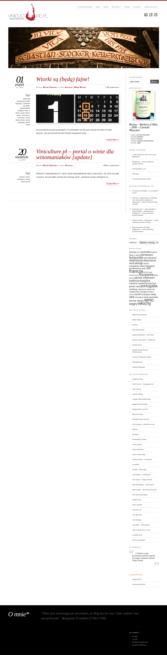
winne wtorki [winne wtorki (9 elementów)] (136, 300)
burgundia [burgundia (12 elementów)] (136, 257)
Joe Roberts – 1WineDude (141, 474)
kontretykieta (25, 108)
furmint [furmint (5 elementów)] (146, 272)
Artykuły (116, 7)
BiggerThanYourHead (139, 404)
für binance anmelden (139, 191)
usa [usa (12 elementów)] (131, 297)
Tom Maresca (137, 520)
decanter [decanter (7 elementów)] (152, 258)
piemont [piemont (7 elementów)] (152, 283)
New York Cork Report (140, 495)
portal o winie (25, 177)
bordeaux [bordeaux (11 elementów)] (146, 254)
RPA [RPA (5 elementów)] (153, 289)
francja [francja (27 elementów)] (136, 271)
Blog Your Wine (137, 414)
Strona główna (84, 7)
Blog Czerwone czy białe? (141, 227)
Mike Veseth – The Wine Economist (144, 490)
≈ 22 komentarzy (112, 87)
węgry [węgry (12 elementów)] (133, 303)
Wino (98, 7)
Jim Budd (135, 464)
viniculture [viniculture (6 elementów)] (139, 297)
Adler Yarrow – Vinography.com (143, 384)
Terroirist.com (137, 510)
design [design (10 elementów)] (139, 263)
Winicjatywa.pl (137, 362)
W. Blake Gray (137, 535)
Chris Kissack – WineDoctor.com (143, 424)
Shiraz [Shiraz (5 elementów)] (131, 294)
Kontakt (137, 7)
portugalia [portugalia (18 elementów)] (148, 286)
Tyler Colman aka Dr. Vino (141, 530)
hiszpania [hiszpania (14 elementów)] (146, 275)
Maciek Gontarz (137, 220)
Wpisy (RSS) (136, 579)
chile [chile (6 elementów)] (145, 258)
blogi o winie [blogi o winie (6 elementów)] (134, 255)
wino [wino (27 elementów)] (149, 300)
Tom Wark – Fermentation (141, 525)
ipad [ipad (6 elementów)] (156, 275)
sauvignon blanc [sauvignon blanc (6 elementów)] (147, 292)
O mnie (127, 7)
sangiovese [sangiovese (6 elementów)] (134, 292)
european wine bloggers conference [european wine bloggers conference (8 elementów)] (142, 267)
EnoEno (135, 325)
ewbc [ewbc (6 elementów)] (144, 268)
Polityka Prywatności (140, 642)
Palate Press (136, 500)
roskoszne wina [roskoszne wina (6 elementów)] (144, 289)
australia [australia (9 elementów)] (146, 251)
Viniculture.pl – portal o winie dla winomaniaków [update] (75, 154)
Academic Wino (137, 379)
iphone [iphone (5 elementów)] (131, 278)
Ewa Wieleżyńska (138, 330)
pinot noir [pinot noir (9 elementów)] (134, 286)
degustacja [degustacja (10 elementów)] (136, 260)
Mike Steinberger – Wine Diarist (143, 485)
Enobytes (135, 434)
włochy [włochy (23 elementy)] (144, 303)
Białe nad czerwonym (139, 315)
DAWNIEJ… (134, 243)
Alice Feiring (136, 389)
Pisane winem (137, 345)
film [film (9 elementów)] (149, 268)
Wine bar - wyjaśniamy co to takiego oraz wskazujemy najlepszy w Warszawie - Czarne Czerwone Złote (144, 200)
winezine (21, 118)
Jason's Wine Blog (138, 454)
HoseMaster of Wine (139, 439)
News (106, 7)
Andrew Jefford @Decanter (141, 399)
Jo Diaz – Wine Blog (139, 469)
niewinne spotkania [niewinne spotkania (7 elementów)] (138, 283)
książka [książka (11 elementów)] (145, 280)
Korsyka (135, 204)
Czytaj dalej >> (112, 139)
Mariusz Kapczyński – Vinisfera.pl (143, 340)
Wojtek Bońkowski (138, 367)
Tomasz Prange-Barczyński (141, 357)
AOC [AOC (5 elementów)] (138, 252)
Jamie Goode (136, 444)
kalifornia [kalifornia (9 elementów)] (134, 280)
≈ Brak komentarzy (111, 165)
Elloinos (135, 429)
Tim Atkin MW (137, 515)
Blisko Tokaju (136, 320)
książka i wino (23, 110)
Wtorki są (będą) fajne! (62, 79)
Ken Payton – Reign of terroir (142, 479)
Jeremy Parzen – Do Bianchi (142, 459)
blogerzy (19, 103)
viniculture (26, 115)
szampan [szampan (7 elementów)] (145, 294)
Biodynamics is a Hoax (140, 409)
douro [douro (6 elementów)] (146, 263)
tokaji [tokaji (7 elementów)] (153, 294)
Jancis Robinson (138, 449)
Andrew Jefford (137, 394)
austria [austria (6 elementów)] (154, 252)
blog (28, 101)
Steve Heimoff (137, 505)
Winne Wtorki (150, 7)
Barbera (140, 137)
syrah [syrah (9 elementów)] (137, 294)
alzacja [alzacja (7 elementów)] (132, 252)
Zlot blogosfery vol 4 (139, 169)
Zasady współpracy (139, 645)
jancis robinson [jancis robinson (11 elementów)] (145, 277)
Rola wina (135, 174)
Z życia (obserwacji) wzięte (141, 179)
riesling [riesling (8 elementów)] (133, 289)
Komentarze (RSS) (138, 584)
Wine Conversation (138, 540)
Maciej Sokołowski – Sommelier (143, 335)
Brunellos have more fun (140, 419)
